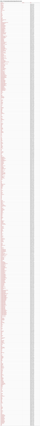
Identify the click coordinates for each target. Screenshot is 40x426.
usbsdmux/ (2, 374)
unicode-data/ (2, 221)
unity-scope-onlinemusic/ (3, 276)
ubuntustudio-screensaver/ (3, 89)
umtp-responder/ (2, 194)
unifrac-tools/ (2, 233)
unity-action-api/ (2, 247)
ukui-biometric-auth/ (3, 157)
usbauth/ (1, 365)
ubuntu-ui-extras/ (2, 66)
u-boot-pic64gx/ (2, 7)
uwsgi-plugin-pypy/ (2, 420)
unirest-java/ (2, 236)
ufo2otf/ (1, 126)
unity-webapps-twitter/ (3, 308)
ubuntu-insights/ (2, 39)
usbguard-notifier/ (2, 367)
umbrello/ (1, 187)
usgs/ (1, 388)
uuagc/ (1, 405)
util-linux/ (1, 402)
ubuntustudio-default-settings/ (4, 83)
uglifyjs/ (1, 139)
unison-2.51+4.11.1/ (3, 238)
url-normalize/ (2, 357)
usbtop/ (1, 375)
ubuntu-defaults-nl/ (2, 30)
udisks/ (1, 111)
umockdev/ (2, 192)
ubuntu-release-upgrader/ (3, 55)
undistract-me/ (2, 212)
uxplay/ (1, 424)
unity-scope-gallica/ (3, 268)
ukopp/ (1, 156)
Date (30, 2)
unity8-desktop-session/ (3, 316)
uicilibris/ (1, 147)
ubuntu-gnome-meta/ (3, 36)
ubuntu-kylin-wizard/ (3, 43)
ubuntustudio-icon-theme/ (3, 84)
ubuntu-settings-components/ (4, 58)
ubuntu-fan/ (2, 34)
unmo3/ (1, 325)
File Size (23, 2)
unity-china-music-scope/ (3, 249)
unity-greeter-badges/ (3, 253)
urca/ (1, 351)
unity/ (1, 246)
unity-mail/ (2, 260)
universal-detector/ (2, 318)
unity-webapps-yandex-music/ (4, 312)
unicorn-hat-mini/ (2, 228)
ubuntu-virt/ (2, 70)
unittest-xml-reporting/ (3, 245)
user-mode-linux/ (2, 382)
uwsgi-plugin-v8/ (2, 423)
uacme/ (1, 13)
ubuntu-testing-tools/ (3, 62)
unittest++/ (2, 244)
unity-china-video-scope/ (3, 250)
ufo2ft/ (1, 125)
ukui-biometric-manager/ (3, 158)
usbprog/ (1, 371)
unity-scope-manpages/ (3, 274)
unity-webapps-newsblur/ (3, 303)
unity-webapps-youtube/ (3, 315)
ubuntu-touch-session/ (3, 65)
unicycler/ (2, 229)
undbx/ (1, 207)
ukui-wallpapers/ (2, 177)
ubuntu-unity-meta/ (2, 69)
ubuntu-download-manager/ (3, 32)
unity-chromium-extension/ (3, 251)
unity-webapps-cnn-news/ (3, 291)
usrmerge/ (2, 390)
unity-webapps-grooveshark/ (3, 298)
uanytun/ (1, 14)
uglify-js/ (1, 138)
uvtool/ (1, 412)
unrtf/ (1, 329)
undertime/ (2, 211)
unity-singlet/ (2, 287)
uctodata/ (1, 105)
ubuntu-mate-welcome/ (3, 48)
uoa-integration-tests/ (3, 337)
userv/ (1, 387)
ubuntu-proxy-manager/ (3, 52)
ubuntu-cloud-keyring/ (3, 26)
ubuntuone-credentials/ (3, 81)
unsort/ (1, 333)
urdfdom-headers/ (2, 352)
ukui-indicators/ (2, 162)
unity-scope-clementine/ (3, 264)
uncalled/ (1, 202)
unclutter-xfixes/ (2, 204)
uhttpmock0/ (2, 143)
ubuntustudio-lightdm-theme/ (4, 85)
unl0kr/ (1, 323)
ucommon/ (2, 100)
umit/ (1, 189)
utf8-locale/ (2, 395)
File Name (2, 2)
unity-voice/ (2, 289)
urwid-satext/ (2, 363)
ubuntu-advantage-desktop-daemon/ (4, 22)
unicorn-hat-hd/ (2, 227)
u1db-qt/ (1, 11)
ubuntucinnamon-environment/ (4, 75)
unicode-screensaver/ (3, 223)
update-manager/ (2, 340)
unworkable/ (2, 335)
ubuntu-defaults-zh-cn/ (3, 31)
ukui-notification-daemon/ (3, 168)
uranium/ (1, 350)
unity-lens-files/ (2, 257)
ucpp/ (1, 101)
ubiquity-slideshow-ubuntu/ (3, 19)
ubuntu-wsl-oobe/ (2, 72)
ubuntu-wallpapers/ (3, 71)
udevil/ (1, 108)
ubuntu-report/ (2, 56)
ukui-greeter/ (2, 161)
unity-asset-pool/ (2, 248)
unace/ (1, 196)
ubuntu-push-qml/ (2, 54)
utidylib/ (1, 401)
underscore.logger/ (2, 209)
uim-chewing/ (2, 151)
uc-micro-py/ (2, 92)
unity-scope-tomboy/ (3, 281)
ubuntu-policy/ (2, 51)
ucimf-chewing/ (2, 96)
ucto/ (1, 104)
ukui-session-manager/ (3, 173)
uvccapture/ (2, 410)
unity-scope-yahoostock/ (3, 282)
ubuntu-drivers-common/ (3, 33)
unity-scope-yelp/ (2, 283)
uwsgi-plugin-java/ (2, 416)
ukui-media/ (2, 164)
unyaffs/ (1, 336)
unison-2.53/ (2, 240)
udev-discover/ (2, 107)
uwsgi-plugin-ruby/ (2, 422)
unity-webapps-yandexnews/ (3, 314)
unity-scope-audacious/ (3, 262)
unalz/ (1, 198)
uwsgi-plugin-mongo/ (3, 418)
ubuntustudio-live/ (2, 86)
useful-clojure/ (2, 378)
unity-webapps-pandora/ (3, 304)
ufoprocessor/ (2, 132)
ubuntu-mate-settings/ (3, 47)
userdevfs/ (2, 385)
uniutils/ (1, 317)
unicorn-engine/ (2, 226)
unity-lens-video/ (2, 259)
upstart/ (1, 346)
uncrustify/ (2, 206)
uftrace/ (1, 134)
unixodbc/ (2, 321)
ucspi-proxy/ (2, 102)
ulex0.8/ (1, 181)
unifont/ (1, 232)
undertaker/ (2, 210)
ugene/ (1, 137)
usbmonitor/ (2, 369)
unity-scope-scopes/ (3, 278)
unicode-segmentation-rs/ (3, 224)
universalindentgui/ (2, 319)
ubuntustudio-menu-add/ (3, 88)
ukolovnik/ (2, 155)
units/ (1, 242)
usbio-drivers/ (2, 368)
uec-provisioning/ (2, 119)
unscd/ (1, 332)
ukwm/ (1, 178)
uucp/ (1, 406)
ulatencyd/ (2, 179)
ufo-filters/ (2, 124)
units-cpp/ (2, 243)
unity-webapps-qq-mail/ (3, 306)
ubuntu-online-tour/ (2, 49)
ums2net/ (1, 193)
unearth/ (1, 213)
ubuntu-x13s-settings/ (3, 73)
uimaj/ (1, 153)
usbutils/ (1, 376)
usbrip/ (1, 373)
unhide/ (1, 214)
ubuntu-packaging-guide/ (3, 50)
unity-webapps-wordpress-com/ (4, 310)
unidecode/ (2, 230)
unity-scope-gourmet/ (3, 272)
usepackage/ (2, 380)
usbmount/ (2, 370)
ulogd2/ (1, 183)
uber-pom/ (2, 17)
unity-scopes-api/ (2, 284)
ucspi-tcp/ (2, 103)
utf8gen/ (1, 397)
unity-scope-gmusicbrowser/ (3, 270)
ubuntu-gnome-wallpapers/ (3, 37)
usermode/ (2, 386)
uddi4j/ (1, 106)
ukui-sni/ (1, 175)
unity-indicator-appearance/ (3, 255)
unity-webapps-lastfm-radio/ (3, 299)
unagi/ (1, 197)
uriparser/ (2, 354)
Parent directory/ (2, 3)
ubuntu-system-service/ (3, 60)
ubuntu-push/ (2, 53)
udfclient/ (1, 109)
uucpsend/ (2, 407)
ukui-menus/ (2, 166)
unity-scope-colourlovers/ (3, 265)
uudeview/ (2, 408)
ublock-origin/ (2, 20)
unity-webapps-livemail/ (3, 302)
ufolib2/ (1, 130)
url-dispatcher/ (2, 356)
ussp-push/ (2, 391)
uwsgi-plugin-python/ (3, 421)
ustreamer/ (2, 393)
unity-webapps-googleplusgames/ (4, 297)
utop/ (1, 404)
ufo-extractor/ (2, 123)
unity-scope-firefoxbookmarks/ (4, 267)
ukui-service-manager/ (3, 172)
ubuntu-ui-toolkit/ (2, 67)
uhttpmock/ (2, 142)
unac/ (1, 195)
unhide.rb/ (2, 215)
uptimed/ (1, 348)
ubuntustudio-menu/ (3, 87)
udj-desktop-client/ (2, 113)
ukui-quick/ (2, 170)
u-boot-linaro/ (2, 5)
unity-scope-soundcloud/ (3, 279)
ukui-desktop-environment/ (3, 160)
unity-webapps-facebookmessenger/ (4, 293)
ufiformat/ (2, 121)
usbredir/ (1, 372)
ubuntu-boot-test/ (2, 24)
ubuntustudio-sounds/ (3, 90)
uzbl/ (1, 425)
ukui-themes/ (2, 176)
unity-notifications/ (2, 261)
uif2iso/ (1, 149)
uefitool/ (1, 120)
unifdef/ (1, 231)
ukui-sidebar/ (2, 174)
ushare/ (1, 389)
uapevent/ (2, 15)
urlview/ (1, 359)
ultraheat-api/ (2, 185)
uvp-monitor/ (2, 411)
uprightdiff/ (2, 344)
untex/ (1, 334)
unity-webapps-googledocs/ (3, 295)
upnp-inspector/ (2, 342)
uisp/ (1, 154)
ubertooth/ (2, 18)
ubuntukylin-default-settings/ (3, 77)
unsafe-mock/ (2, 331)
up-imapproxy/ (2, 338)
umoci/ (1, 191)
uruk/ (1, 361)
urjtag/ (1, 355)
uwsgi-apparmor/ (2, 414)
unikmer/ (1, 234)
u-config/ (1, 9)
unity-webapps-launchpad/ (3, 300)
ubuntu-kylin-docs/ (2, 41)
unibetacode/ (2, 217)
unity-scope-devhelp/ (3, 266)
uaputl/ (1, 16)
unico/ (1, 219)
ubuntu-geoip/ (2, 35)
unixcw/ (1, 320)
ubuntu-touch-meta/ (3, 64)
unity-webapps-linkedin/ (3, 301)
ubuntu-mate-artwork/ (3, 45)
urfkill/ (1, 353)
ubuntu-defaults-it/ (2, 29)
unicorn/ (1, 225)
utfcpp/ (1, 399)
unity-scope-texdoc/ (3, 280)
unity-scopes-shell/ (2, 285)
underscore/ (2, 208)
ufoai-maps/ (2, 128)
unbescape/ (2, 200)
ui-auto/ (1, 145)
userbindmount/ (2, 384)
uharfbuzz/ (2, 140)
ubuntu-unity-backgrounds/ (3, 68)
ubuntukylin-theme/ (3, 79)
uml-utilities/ (2, 190)
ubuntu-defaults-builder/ (3, 28)
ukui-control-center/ (3, 159)
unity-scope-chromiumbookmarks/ (4, 263)
